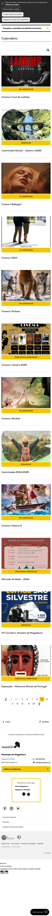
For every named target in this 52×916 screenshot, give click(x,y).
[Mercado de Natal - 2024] (26, 562)
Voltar (7, 722)
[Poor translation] (5, 872)
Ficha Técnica (15, 843)
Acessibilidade (19, 837)
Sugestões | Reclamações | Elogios (12, 827)
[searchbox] (26, 28)
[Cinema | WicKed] (26, 401)
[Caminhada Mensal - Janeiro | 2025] (26, 133)
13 (22, 704)
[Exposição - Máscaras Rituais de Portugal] (26, 669)
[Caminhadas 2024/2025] (26, 455)
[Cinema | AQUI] (26, 240)
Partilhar (45, 722)
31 (29, 704)
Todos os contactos (12, 769)
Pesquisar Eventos (7, 51)
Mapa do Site (5, 843)
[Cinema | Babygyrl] (26, 187)
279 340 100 (40, 759)
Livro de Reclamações (7, 837)
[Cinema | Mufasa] (26, 294)
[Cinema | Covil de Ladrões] (26, 80)
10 (47, 699)
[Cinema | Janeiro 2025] (26, 347)
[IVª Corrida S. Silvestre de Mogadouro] (26, 615)
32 (33, 704)
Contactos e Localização (28, 843)
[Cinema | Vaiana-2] (26, 508)
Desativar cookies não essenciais (15, 19)
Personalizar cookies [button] (11, 9)
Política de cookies (12, 5)
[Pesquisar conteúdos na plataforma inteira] (48, 28)
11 (12, 704)
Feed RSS (40, 843)
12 (17, 704)
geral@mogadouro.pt (43, 762)
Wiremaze (47, 852)
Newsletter (5, 822)
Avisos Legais (16, 847)
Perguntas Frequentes (9, 817)
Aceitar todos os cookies (12, 14)
